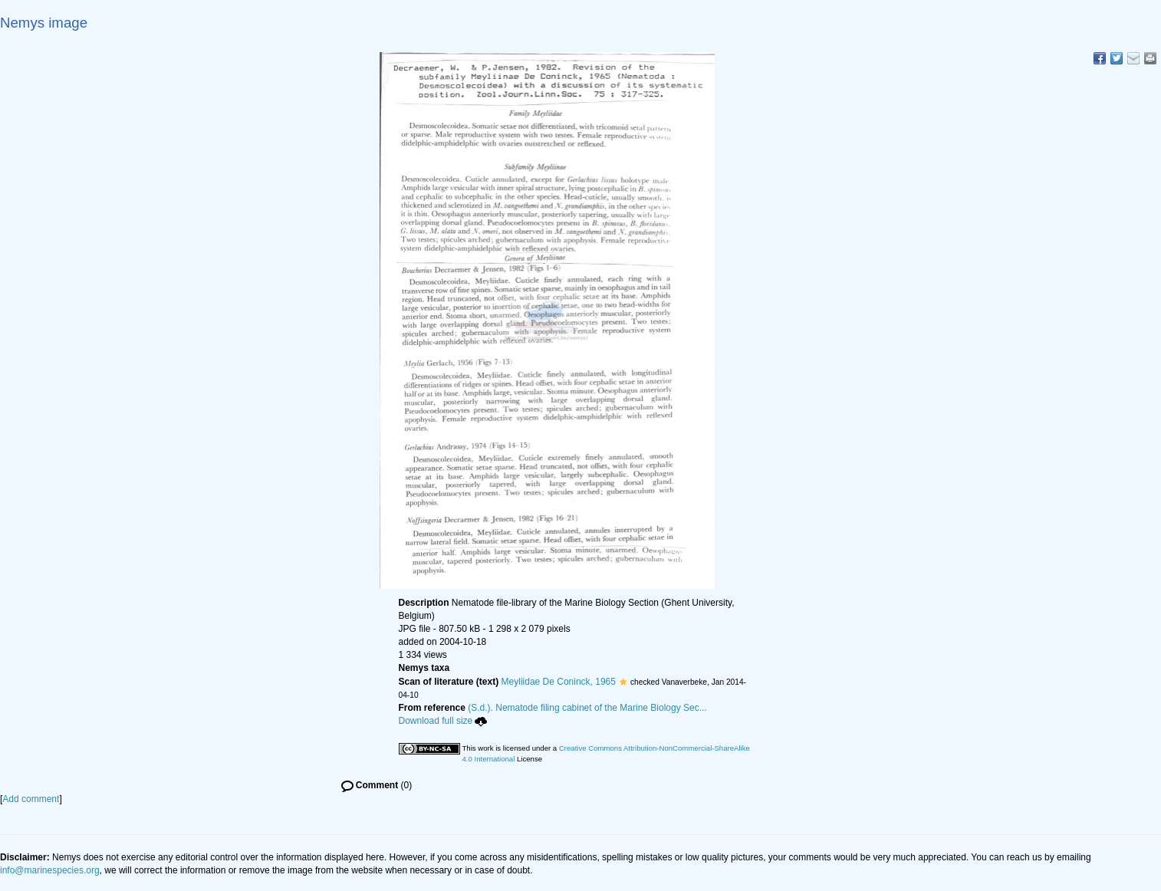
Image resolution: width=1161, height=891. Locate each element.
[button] (623, 682)
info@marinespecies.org (50, 870)
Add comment (30, 799)
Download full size (443, 720)
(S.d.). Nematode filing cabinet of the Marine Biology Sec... (587, 707)
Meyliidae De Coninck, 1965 (559, 681)
